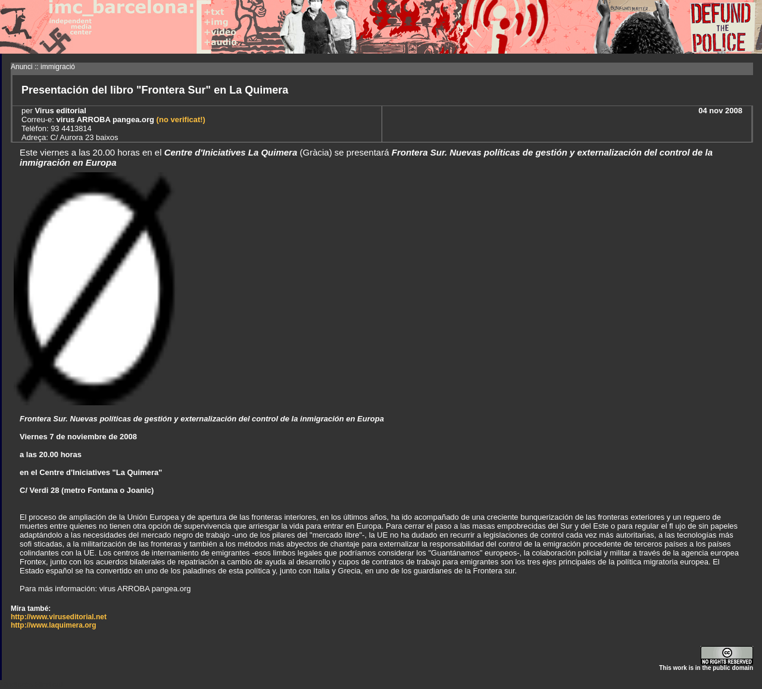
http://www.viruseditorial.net (59, 617)
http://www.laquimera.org (53, 625)
